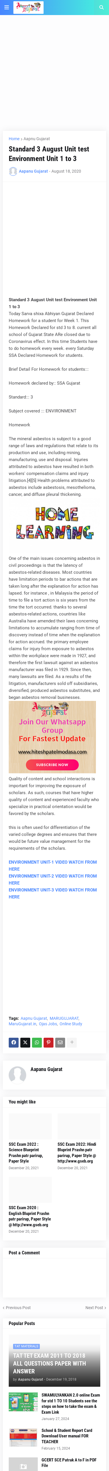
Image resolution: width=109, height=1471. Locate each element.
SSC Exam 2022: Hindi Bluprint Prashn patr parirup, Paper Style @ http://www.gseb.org (77, 1153)
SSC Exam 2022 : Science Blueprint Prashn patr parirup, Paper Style (26, 1153)
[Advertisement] (54, 76)
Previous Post (18, 1307)
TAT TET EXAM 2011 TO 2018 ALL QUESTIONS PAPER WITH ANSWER (49, 1363)
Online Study (71, 1024)
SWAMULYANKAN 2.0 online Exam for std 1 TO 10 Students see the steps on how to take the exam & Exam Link (71, 1404)
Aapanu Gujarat (46, 1069)
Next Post (94, 1307)
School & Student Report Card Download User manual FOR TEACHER (67, 1436)
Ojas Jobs (48, 1024)
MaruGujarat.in (22, 1024)
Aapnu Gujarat (37, 139)
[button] (6, 7)
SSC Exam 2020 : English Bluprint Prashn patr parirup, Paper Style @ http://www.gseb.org (30, 1216)
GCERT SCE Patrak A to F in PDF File (69, 1462)
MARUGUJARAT (64, 1018)
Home (14, 139)
